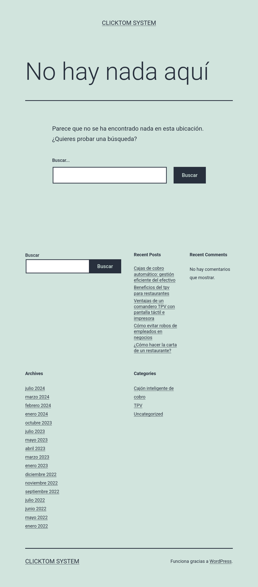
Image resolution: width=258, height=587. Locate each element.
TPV (138, 405)
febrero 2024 (38, 405)
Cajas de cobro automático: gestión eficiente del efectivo (154, 274)
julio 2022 (35, 500)
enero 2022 (36, 526)
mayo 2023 (36, 440)
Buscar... (61, 160)
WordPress (221, 561)
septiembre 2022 (42, 491)
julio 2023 (35, 431)
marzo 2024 (37, 396)
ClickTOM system (129, 22)
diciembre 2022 (40, 474)
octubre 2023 (38, 422)
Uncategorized (148, 414)
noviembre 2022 (41, 483)
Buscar (32, 255)
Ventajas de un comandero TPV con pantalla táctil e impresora (154, 309)
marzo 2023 (37, 457)
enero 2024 (36, 414)
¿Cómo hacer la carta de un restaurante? (155, 347)
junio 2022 (35, 508)
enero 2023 (36, 465)
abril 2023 (35, 448)
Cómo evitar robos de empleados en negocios (155, 331)
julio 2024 (35, 388)
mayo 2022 (36, 517)
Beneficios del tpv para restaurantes (151, 290)
